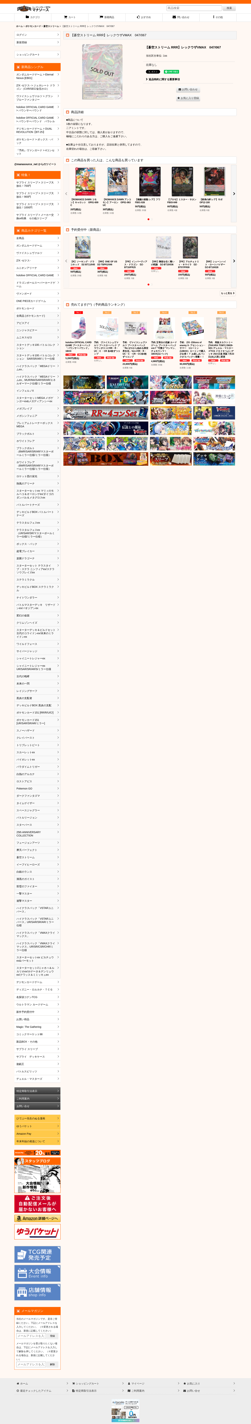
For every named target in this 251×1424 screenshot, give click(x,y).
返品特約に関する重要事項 (163, 79)
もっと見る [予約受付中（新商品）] (228, 293)
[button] (218, 17)
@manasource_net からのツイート (35, 164)
